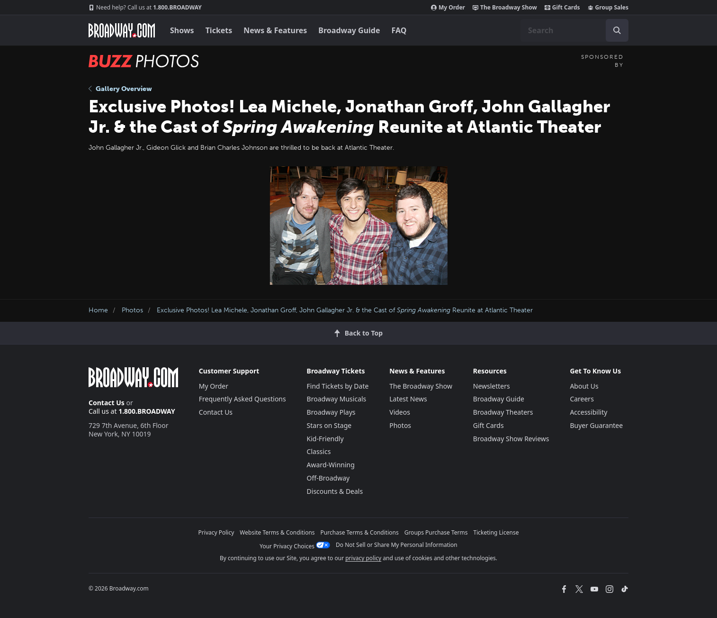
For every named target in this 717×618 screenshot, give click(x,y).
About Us (584, 386)
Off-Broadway (328, 477)
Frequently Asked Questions (242, 398)
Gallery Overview (120, 89)
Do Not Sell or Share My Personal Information (396, 545)
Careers (581, 398)
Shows (182, 30)
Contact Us (107, 402)
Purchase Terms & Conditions (360, 532)
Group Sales (608, 7)
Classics (319, 451)
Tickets (219, 30)
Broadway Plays (331, 412)
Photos (132, 310)
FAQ (399, 30)
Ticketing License (496, 532)
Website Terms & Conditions (277, 532)
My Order (448, 7)
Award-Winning (331, 464)
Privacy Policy (216, 532)
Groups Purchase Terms (436, 532)
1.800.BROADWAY (145, 7)
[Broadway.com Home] (122, 30)
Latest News (408, 398)
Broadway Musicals (337, 398)
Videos (399, 412)
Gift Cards (562, 7)
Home (98, 310)
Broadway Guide (349, 30)
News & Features (275, 30)
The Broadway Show (505, 7)
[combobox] (574, 30)
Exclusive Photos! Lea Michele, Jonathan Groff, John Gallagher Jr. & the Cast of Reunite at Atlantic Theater (345, 310)
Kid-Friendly (325, 438)
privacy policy (363, 558)
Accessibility (588, 412)
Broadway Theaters (503, 412)
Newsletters (491, 386)
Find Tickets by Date (338, 386)
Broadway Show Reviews (511, 438)
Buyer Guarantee (596, 425)
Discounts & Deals (335, 491)
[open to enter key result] (617, 30)
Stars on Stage (329, 425)
